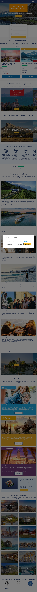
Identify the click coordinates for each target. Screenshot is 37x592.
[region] (18, 241)
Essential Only (20, 244)
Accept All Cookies (27, 244)
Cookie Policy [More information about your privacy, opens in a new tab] (26, 241)
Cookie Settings (9, 244)
